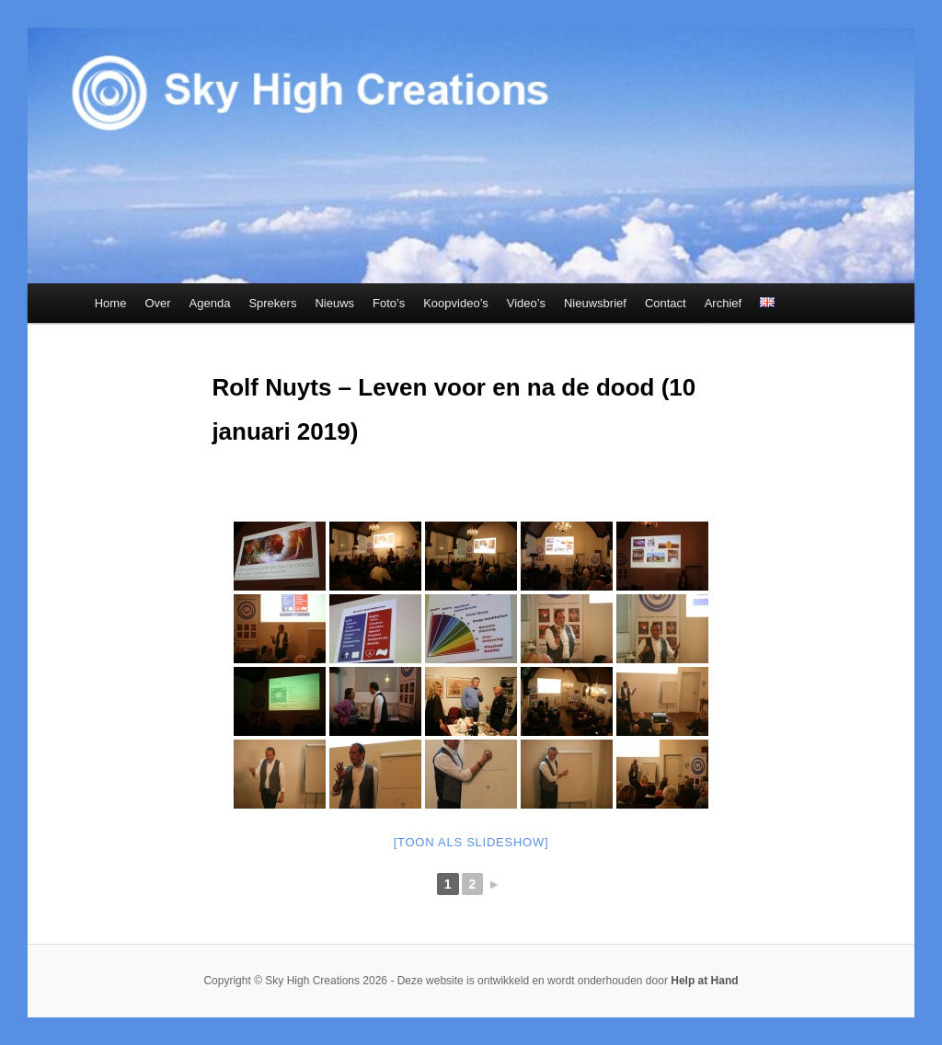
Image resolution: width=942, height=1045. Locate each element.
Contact (665, 303)
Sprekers (272, 303)
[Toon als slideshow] (471, 842)
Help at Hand (704, 980)
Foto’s (389, 303)
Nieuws (334, 303)
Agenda (210, 303)
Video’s (526, 303)
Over (157, 303)
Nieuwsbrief (595, 303)
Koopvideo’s (455, 303)
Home (111, 303)
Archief (723, 303)
